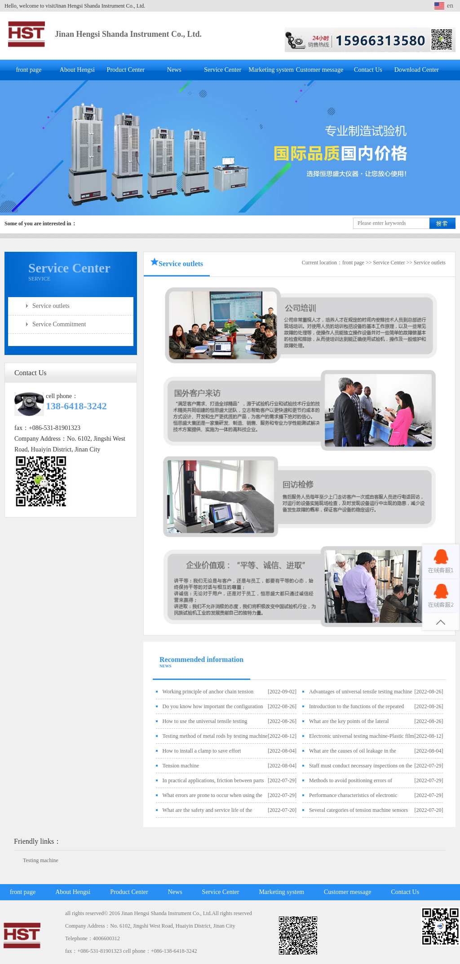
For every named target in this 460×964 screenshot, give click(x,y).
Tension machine (181, 765)
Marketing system (271, 69)
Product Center (126, 69)
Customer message (319, 69)
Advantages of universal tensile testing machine (360, 691)
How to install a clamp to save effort (202, 751)
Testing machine (40, 860)
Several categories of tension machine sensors (358, 810)
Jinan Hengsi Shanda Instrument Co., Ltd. (128, 34)
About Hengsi (77, 69)
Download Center (416, 69)
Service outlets (51, 305)
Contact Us (368, 69)
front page (28, 69)
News (174, 69)
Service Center (222, 69)
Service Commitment (59, 324)
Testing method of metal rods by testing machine (215, 736)
